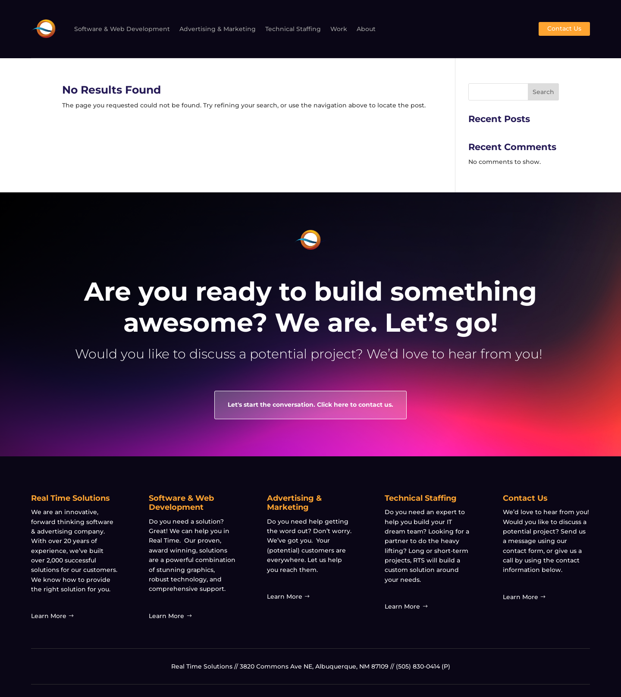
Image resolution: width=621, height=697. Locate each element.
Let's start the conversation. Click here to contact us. (310, 404)
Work (338, 29)
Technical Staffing (293, 29)
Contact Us (564, 28)
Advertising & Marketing (217, 29)
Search (543, 92)
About (366, 29)
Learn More (48, 616)
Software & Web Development (122, 29)
